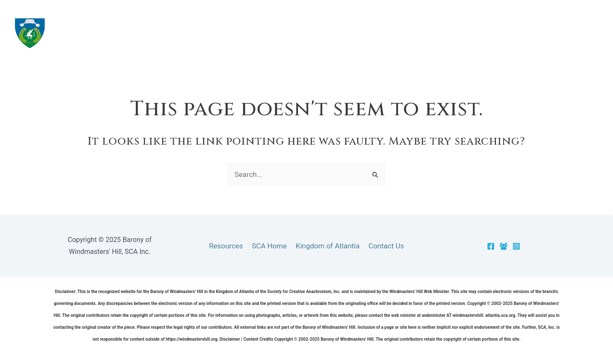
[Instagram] (516, 246)
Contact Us (383, 246)
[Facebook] (491, 246)
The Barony (374, 33)
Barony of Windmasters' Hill (149, 32)
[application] (396, 33)
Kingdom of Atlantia (327, 246)
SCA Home (269, 246)
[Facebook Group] (503, 246)
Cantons (495, 33)
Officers (550, 33)
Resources (437, 33)
